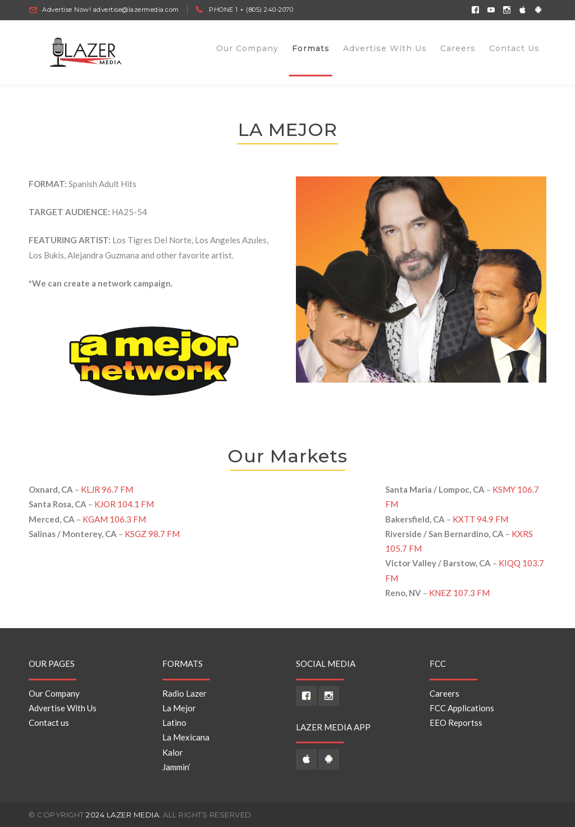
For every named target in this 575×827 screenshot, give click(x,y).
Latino (174, 722)
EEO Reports (454, 722)
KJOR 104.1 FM (124, 504)
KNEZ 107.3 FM (459, 593)
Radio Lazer (184, 693)
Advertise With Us (63, 708)
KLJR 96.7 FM (107, 489)
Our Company (54, 693)
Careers (444, 693)
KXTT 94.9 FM (480, 519)
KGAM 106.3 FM (114, 519)
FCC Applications (462, 708)
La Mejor (179, 708)
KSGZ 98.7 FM (152, 534)
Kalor (172, 752)
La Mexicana (185, 738)
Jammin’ (176, 767)
